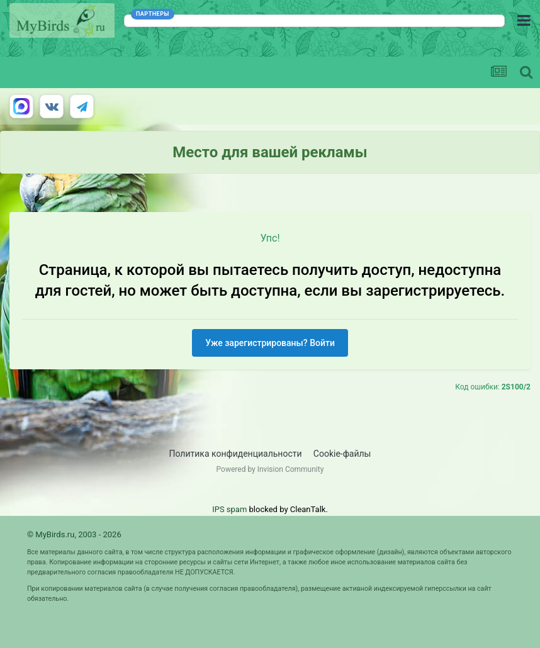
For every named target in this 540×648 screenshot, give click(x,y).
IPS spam (229, 509)
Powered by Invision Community (270, 469)
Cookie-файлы (342, 454)
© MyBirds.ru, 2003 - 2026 (74, 534)
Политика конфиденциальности (235, 454)
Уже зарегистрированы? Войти (270, 343)
